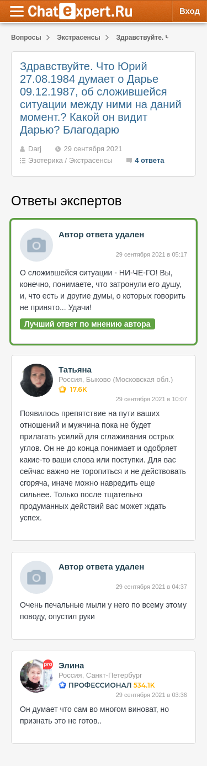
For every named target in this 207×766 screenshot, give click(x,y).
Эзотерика (45, 160)
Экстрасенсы (91, 160)
